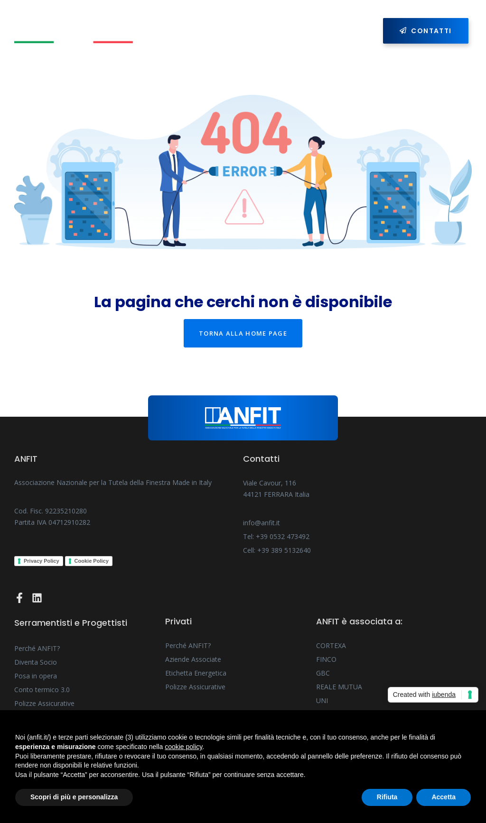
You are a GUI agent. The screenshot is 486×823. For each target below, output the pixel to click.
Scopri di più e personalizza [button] (74, 797)
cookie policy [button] (183, 746)
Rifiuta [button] (387, 797)
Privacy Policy (41, 561)
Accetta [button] (443, 797)
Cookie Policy (92, 561)
